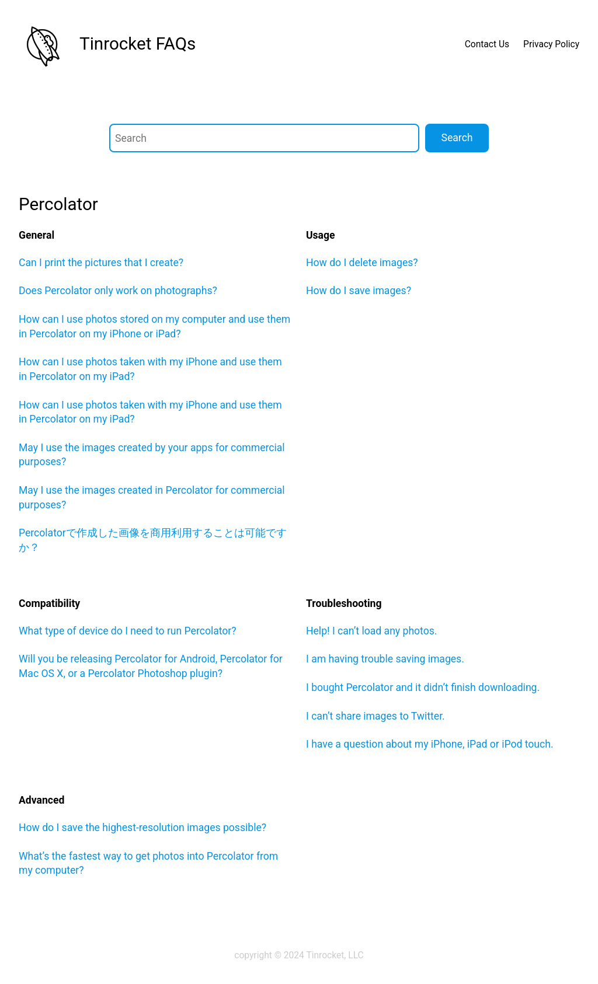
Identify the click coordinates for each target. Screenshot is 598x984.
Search (457, 138)
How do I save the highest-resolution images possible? (142, 827)
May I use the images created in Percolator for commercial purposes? (152, 497)
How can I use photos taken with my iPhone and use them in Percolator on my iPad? (150, 369)
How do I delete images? (362, 262)
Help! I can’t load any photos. (371, 631)
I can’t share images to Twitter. (375, 716)
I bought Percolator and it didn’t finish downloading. (423, 687)
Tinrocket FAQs (137, 44)
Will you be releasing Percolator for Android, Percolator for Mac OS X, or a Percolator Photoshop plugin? (151, 666)
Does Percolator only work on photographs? (118, 290)
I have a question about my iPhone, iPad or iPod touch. (430, 744)
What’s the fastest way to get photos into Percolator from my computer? (148, 863)
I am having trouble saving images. (385, 659)
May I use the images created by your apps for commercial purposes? (152, 455)
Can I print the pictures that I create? (101, 262)
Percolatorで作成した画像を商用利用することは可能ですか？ (153, 540)
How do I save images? (358, 290)
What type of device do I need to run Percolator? (128, 631)
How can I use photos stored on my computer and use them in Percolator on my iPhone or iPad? (154, 326)
